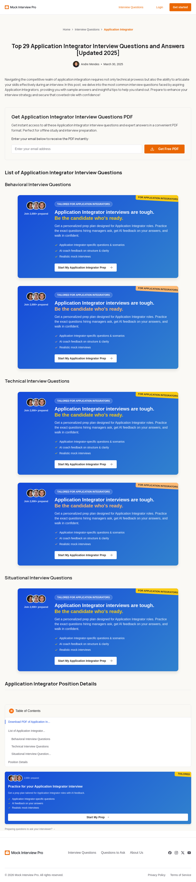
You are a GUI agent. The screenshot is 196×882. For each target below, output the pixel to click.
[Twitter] (183, 853)
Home (66, 29)
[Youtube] (189, 853)
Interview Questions (131, 7)
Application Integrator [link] (118, 29)
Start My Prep (98, 817)
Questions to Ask (113, 852)
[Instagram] (176, 853)
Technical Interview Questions (30, 746)
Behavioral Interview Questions (30, 739)
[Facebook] (170, 853)
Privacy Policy (156, 875)
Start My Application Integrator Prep (85, 268)
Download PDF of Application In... (29, 721)
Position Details (18, 762)
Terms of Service (180, 875)
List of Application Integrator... (26, 730)
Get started (180, 7)
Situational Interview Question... (31, 753)
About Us (136, 852)
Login (159, 7)
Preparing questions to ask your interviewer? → (30, 829)
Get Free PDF (164, 149)
